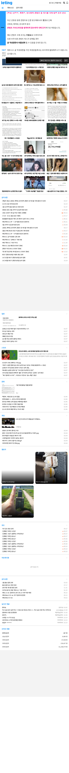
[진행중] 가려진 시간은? (9, 531)
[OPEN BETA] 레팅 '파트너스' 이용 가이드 (14, 590)
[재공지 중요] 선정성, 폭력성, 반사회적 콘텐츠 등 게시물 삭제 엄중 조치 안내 (24, 201)
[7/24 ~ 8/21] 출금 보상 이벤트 (11, 216)
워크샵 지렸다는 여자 (8, 331)
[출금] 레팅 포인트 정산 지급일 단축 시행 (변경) (15, 231)
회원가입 (58, 3)
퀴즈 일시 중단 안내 (7, 529)
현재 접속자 (5, 633)
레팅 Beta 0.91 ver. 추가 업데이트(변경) (13, 595)
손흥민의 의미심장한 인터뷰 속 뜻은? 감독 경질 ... (16, 368)
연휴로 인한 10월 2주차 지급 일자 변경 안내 (14, 210)
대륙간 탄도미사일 (7, 336)
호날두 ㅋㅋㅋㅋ (6, 622)
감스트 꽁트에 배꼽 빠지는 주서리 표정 (13, 409)
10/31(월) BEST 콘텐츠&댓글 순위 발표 (13, 257)
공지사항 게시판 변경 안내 (9, 588)
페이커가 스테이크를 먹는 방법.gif (12, 441)
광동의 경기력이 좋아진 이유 (10, 430)
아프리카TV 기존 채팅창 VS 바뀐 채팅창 (13, 407)
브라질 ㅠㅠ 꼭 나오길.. (8, 617)
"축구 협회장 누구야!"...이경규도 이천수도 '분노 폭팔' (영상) (19, 375)
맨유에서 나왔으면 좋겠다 (9, 612)
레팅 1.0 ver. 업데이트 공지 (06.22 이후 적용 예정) (16, 593)
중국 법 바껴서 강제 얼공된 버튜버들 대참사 (14, 402)
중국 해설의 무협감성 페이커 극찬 (11, 435)
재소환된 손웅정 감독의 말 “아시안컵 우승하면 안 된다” (18, 370)
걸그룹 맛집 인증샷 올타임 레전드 (11, 339)
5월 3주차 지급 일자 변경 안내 (10, 225)
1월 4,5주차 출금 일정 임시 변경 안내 (12, 207)
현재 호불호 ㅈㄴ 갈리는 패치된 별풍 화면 (14, 399)
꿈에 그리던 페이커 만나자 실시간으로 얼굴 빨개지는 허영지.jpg (20, 433)
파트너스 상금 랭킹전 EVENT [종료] (12, 246)
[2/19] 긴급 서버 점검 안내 (10, 204)
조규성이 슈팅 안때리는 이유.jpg (11, 363)
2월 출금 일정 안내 (7, 582)
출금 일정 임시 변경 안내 (9, 585)
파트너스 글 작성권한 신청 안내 (11, 237)
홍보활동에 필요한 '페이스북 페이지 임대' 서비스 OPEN (18, 219)
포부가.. (4, 615)
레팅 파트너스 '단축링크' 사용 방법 (12, 240)
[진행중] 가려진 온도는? (9, 536)
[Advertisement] (21, 286)
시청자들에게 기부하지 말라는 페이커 (12, 438)
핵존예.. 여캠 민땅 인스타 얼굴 (10, 397)
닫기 (66, 60)
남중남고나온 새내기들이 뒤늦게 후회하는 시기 (15, 329)
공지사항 (19, 7)
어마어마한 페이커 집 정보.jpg (11, 443)
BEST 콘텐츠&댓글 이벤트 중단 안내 (12, 254)
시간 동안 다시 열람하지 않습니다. (50, 60)
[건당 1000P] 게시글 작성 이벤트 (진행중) (14, 213)
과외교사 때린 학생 (7, 334)
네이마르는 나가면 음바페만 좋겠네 (12, 620)
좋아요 (4, 607)
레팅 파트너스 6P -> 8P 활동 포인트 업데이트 (15, 234)
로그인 (51, 3)
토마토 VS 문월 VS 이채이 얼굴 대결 (12, 404)
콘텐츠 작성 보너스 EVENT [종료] (11, 248)
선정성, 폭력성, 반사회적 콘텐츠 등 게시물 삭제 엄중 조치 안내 (20, 228)
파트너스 (10, 7)
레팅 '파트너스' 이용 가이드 (10, 243)
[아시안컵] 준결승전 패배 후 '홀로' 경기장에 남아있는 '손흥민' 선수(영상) (23, 373)
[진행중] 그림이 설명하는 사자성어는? (13, 534)
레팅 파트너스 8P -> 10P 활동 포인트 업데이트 (15, 222)
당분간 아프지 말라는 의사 (9, 341)
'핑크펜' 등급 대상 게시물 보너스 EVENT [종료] (15, 251)
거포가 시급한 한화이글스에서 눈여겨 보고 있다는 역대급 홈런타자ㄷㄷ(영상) (24, 365)
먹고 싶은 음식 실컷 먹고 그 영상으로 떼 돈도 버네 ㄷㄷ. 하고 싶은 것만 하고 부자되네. (26, 610)
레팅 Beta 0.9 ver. (7, 598)
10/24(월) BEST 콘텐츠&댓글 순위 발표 (13, 260)
